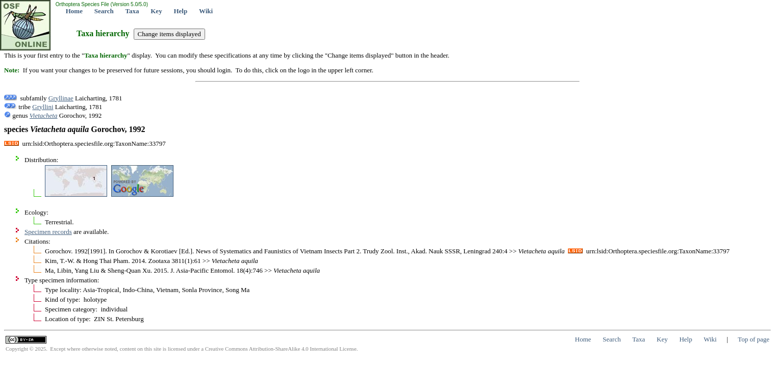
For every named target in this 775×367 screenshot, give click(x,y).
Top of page (753, 339)
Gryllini (42, 107)
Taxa (132, 11)
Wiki (206, 11)
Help (180, 11)
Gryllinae (60, 98)
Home (74, 11)
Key (156, 11)
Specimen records (48, 231)
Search (104, 11)
